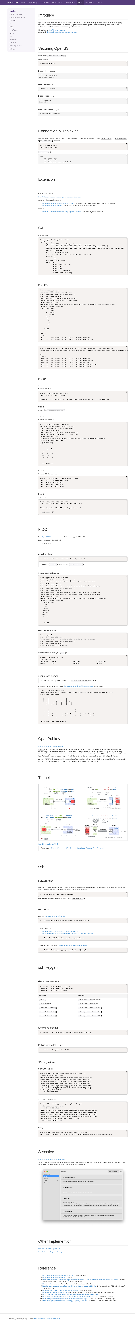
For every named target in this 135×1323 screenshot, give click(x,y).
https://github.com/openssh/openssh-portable (62, 32)
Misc (99, 2)
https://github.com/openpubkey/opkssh (50, 746)
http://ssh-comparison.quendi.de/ (49, 1249)
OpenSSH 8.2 (46, 537)
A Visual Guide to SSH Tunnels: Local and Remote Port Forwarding (78, 848)
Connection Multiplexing (17, 17)
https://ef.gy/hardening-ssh (51, 1284)
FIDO (11, 27)
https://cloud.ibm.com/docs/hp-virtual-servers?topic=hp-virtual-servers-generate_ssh (70, 1296)
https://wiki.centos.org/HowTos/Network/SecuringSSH (60, 1290)
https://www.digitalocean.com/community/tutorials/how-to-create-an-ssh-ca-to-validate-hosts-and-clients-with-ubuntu (80, 1280)
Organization (70, 2)
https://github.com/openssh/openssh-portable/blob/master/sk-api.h (60, 197)
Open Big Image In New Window (49, 844)
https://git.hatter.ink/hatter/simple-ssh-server (78, 686)
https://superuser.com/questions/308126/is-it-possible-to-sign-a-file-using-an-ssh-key (70, 1294)
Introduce (12, 11)
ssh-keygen (13, 39)
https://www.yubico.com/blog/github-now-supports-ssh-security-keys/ (65, 1299)
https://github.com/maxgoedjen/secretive (51, 1159)
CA (10, 24)
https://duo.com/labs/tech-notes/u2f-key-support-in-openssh (62, 212)
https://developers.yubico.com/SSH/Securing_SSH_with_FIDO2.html (65, 1301)
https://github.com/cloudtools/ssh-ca (54, 1277)
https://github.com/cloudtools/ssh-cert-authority (58, 1275)
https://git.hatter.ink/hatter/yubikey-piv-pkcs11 (73, 945)
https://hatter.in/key (39, 1319)
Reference (12, 49)
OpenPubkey (13, 30)
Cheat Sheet (57, 2)
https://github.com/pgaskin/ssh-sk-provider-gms (58, 203)
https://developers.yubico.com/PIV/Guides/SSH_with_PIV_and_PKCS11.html (68, 933)
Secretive (12, 42)
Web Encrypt (12, 3)
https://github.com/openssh (57, 30)
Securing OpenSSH (15, 14)
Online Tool (89, 2)
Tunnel (11, 33)
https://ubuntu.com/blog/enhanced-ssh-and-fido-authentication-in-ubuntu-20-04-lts (69, 1286)
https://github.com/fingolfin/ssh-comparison (52, 1252)
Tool (80, 2)
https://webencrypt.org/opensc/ (55, 916)
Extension (12, 20)
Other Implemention (15, 46)
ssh (10, 36)
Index (23, 2)
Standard (45, 2)
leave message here (53, 1319)
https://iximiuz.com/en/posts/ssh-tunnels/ (56, 1292)
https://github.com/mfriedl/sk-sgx (53, 205)
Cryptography (33, 2)
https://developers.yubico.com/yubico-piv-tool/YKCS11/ (60, 931)
